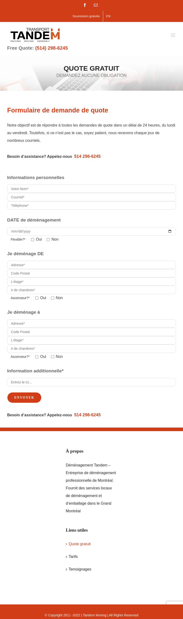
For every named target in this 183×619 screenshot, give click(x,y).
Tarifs (73, 557)
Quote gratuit (80, 544)
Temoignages (80, 569)
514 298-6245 (87, 156)
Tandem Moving (94, 615)
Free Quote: (37, 48)
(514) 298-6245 (51, 48)
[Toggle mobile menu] (173, 35)
